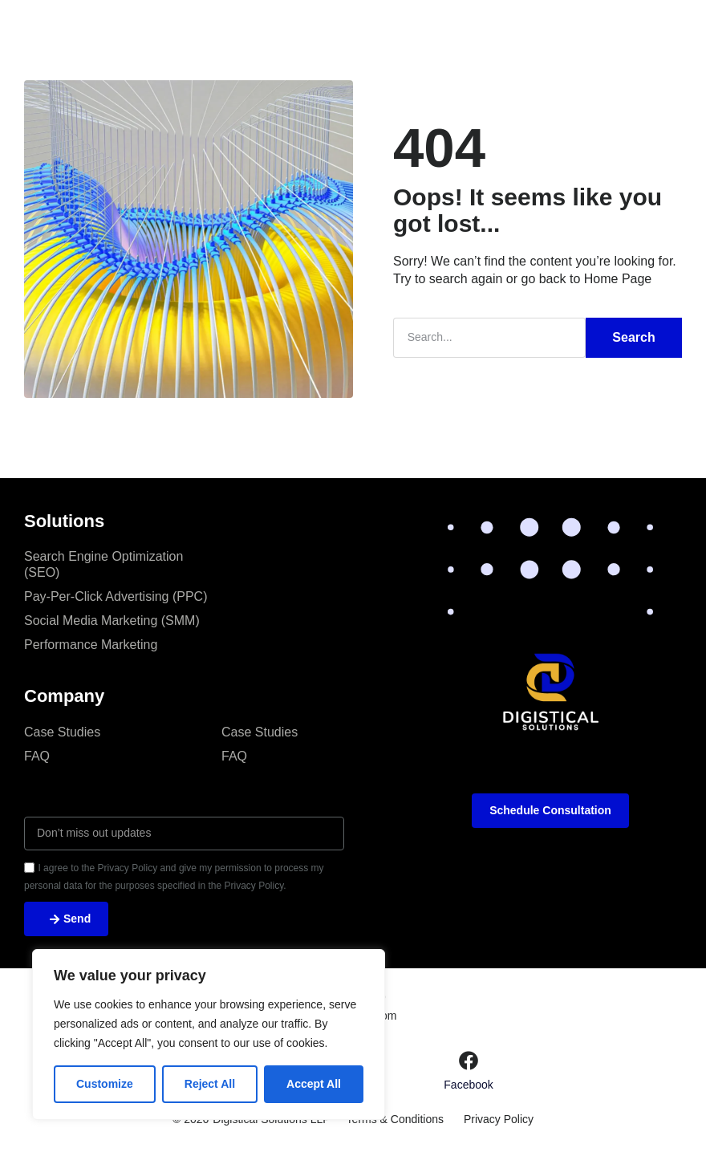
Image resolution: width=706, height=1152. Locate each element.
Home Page (618, 279)
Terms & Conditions (395, 1119)
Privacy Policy (499, 1119)
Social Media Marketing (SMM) (112, 620)
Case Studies (62, 732)
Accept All (313, 1083)
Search (633, 337)
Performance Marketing (90, 644)
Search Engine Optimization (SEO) (103, 564)
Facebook (468, 1084)
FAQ (37, 756)
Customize (104, 1083)
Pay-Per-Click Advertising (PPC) (116, 596)
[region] (208, 1034)
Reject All (210, 1083)
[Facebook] (468, 1060)
